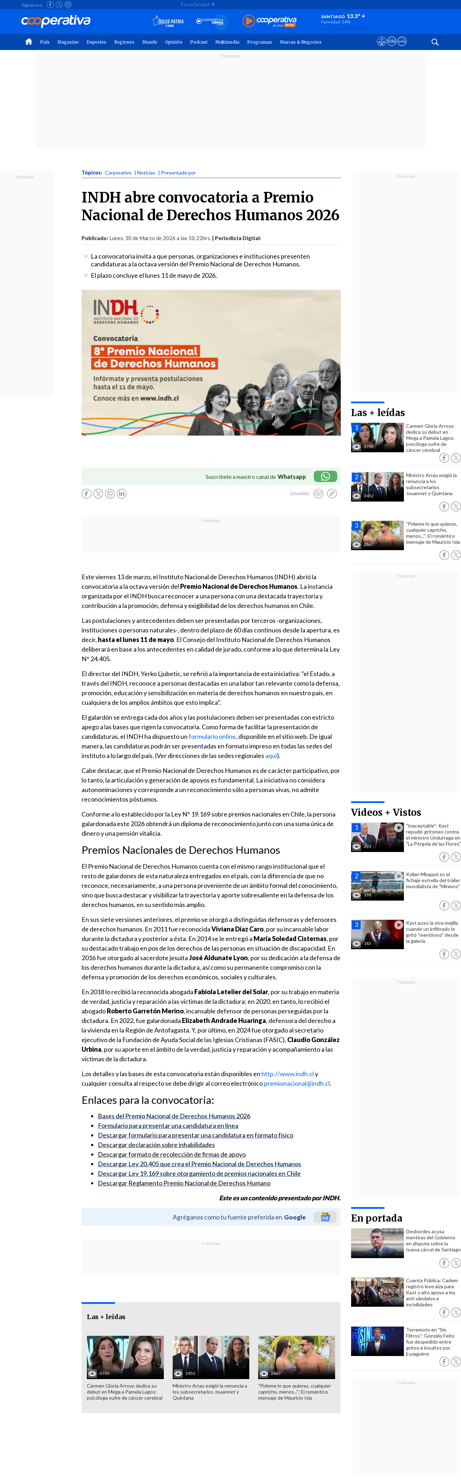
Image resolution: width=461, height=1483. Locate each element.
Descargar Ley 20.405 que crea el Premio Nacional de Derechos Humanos (199, 1164)
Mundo (149, 42)
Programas (259, 42)
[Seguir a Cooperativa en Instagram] (68, 4)
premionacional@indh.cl (297, 1083)
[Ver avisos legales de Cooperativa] (382, 47)
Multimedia (227, 42)
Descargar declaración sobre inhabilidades (156, 1145)
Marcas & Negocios (301, 42)
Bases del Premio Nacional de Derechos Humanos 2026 (174, 1116)
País (45, 42)
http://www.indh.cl (287, 1074)
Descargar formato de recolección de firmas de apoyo (172, 1154)
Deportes (96, 42)
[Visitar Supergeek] (402, 47)
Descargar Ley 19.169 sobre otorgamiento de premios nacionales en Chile (199, 1173)
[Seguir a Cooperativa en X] (59, 4)
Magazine (68, 42)
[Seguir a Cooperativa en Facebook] (50, 4)
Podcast (198, 42)
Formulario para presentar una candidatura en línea (168, 1125)
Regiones (124, 42)
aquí (271, 755)
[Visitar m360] (391, 47)
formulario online (212, 736)
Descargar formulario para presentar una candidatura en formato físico (195, 1135)
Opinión (173, 42)
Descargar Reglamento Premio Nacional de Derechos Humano (184, 1183)
